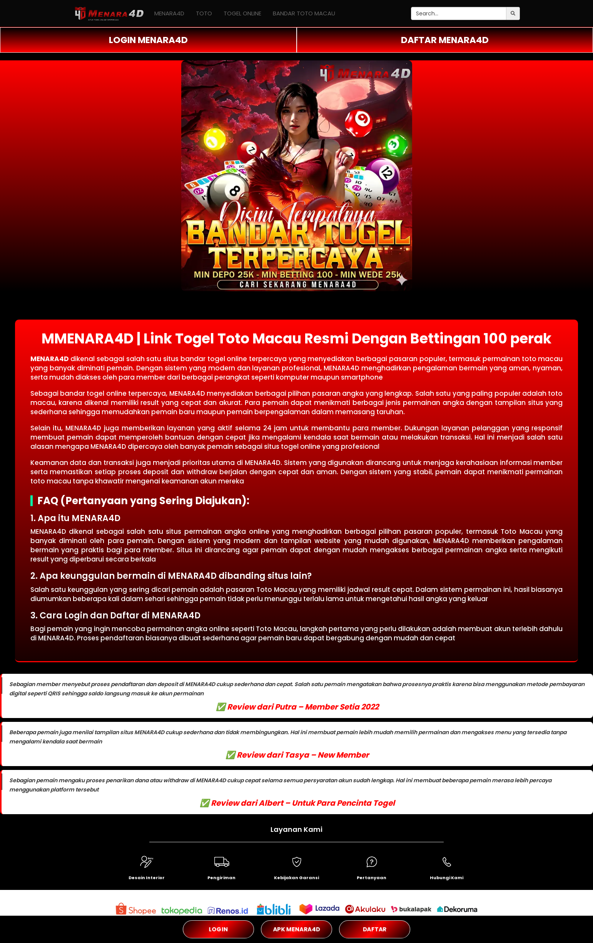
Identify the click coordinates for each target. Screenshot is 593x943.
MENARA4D (169, 13)
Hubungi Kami (446, 878)
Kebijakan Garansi (296, 878)
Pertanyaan (371, 878)
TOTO (204, 13)
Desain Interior (147, 878)
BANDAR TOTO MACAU (304, 13)
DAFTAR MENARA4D (445, 40)
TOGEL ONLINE (242, 13)
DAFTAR (374, 929)
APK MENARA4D (296, 929)
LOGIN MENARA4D (148, 40)
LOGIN (218, 929)
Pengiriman (221, 878)
